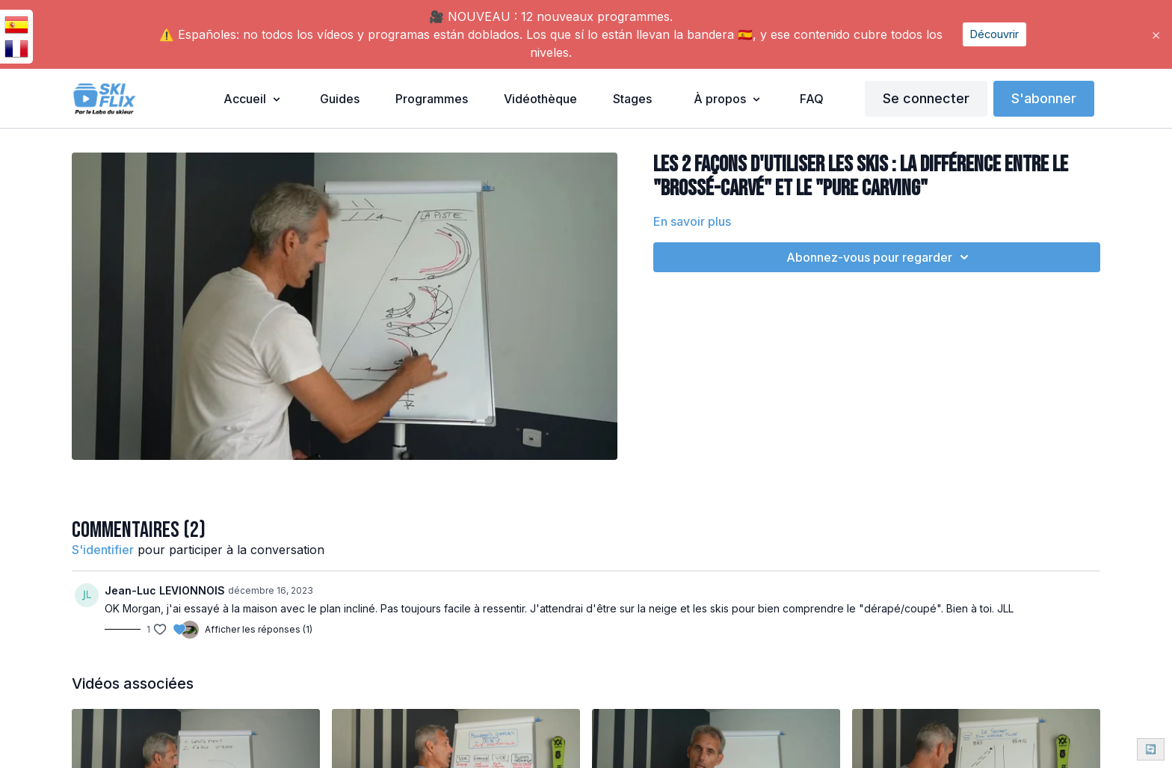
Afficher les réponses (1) (258, 629)
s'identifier (103, 549)
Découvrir (994, 34)
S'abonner (1043, 98)
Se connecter (926, 98)
